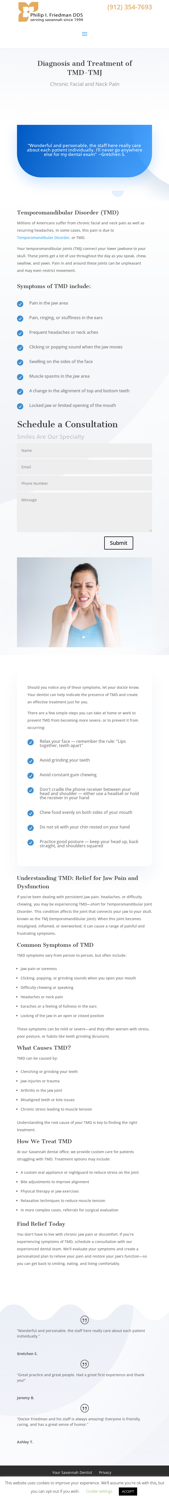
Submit (118, 542)
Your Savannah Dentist (72, 1472)
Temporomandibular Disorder (43, 237)
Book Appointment (84, 106)
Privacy (105, 1472)
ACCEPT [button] (128, 1491)
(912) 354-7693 (129, 6)
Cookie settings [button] (99, 1491)
